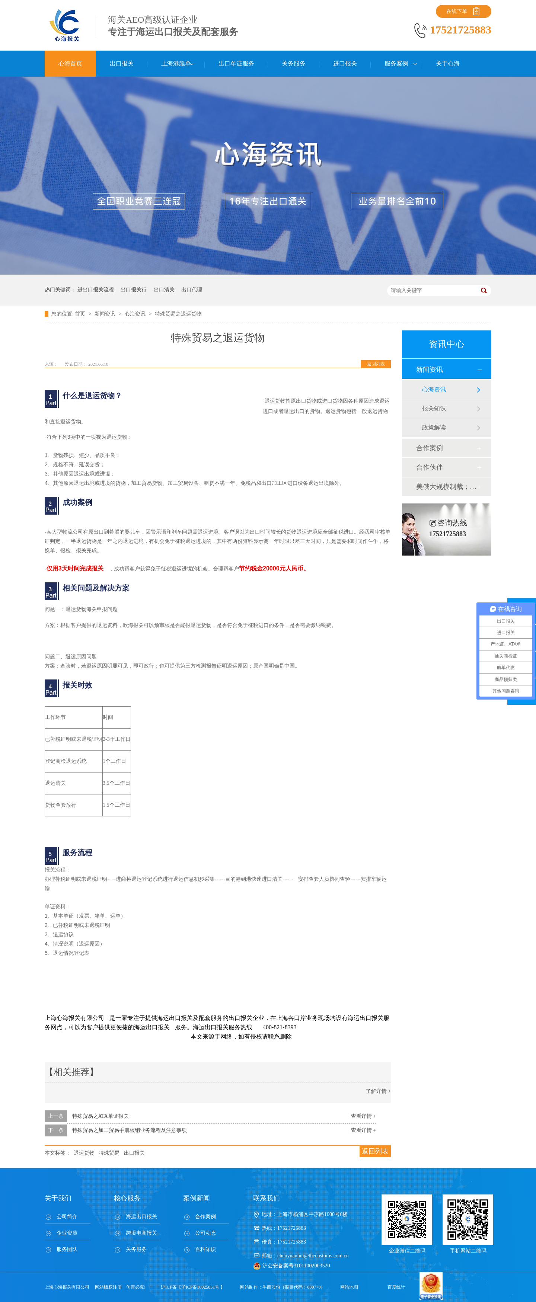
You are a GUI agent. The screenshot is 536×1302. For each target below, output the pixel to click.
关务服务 (136, 1249)
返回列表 (376, 364)
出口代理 (191, 289)
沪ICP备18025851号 (200, 1287)
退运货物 (84, 1153)
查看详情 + (363, 1116)
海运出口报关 (141, 1216)
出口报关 (134, 1153)
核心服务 (127, 1198)
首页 (81, 314)
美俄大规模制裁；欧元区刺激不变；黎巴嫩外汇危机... (446, 486)
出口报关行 (134, 289)
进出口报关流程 (95, 289)
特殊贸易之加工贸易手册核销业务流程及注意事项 (129, 1130)
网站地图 (349, 1287)
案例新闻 (196, 1198)
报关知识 (434, 408)
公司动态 (205, 1233)
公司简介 (67, 1216)
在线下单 (456, 11)
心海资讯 (136, 314)
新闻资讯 (106, 314)
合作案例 (429, 448)
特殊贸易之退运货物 (178, 314)
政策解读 (434, 427)
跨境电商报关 (141, 1233)
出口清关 (164, 289)
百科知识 (205, 1249)
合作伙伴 (429, 467)
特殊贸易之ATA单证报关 (100, 1116)
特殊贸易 (109, 1153)
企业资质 (67, 1233)
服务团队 (67, 1249)
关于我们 (58, 1198)
